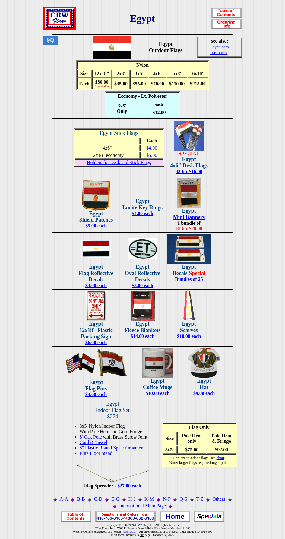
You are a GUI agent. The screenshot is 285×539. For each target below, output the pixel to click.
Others (218, 499)
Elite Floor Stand (96, 453)
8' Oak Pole (91, 436)
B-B (81, 499)
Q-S (183, 499)
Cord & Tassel (93, 442)
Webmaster (129, 531)
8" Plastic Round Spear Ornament (112, 447)
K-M (149, 499)
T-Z (199, 499)
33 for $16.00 (189, 171)
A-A (63, 499)
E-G (115, 499)
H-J (131, 499)
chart (220, 457)
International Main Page (142, 505)
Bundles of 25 (189, 279)
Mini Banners (189, 217)
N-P (166, 499)
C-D (98, 499)
